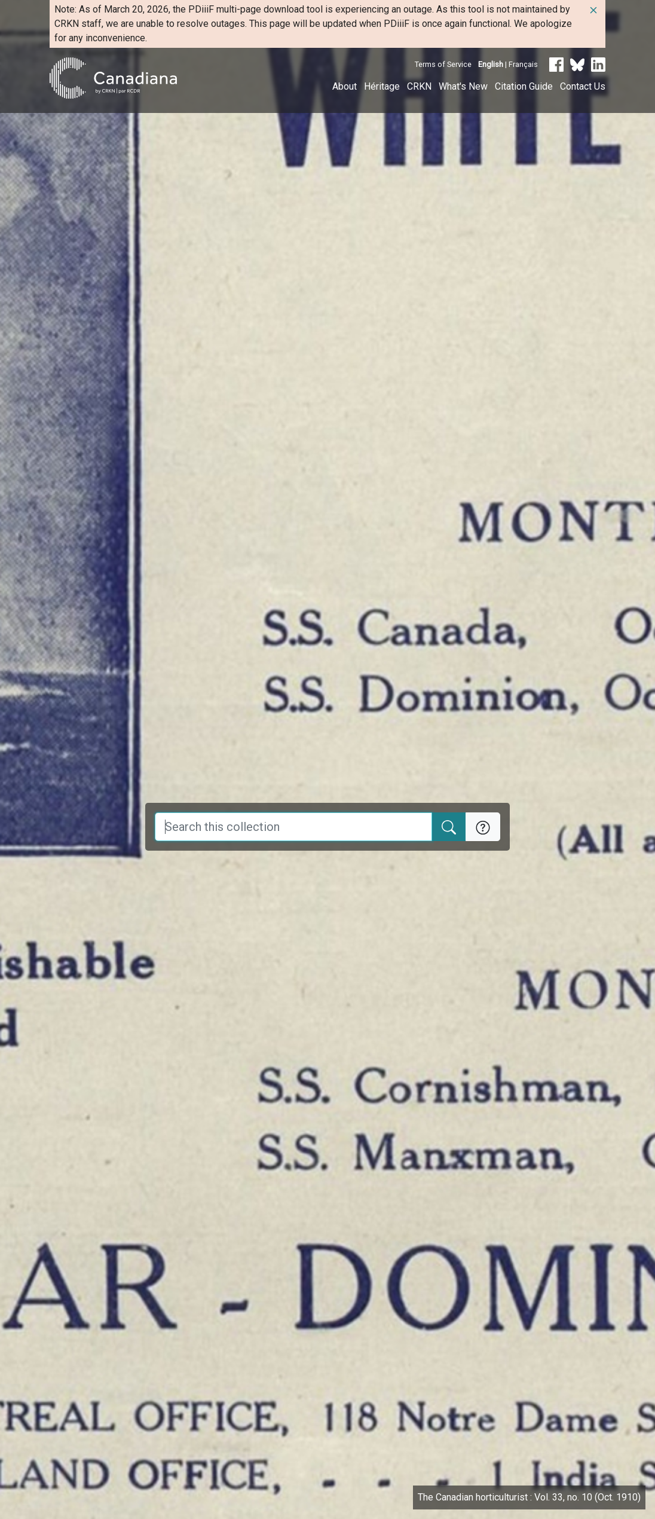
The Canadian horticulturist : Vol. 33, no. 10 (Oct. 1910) (529, 1497)
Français (523, 64)
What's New (463, 86)
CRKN (419, 86)
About (344, 86)
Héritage (382, 86)
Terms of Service (443, 64)
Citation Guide (524, 86)
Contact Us (582, 86)
